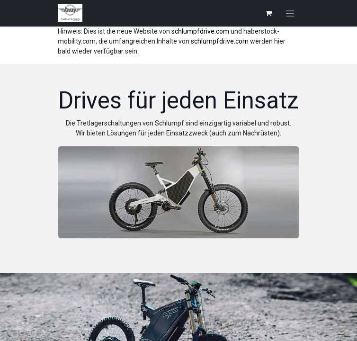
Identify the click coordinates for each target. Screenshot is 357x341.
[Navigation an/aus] (290, 13)
